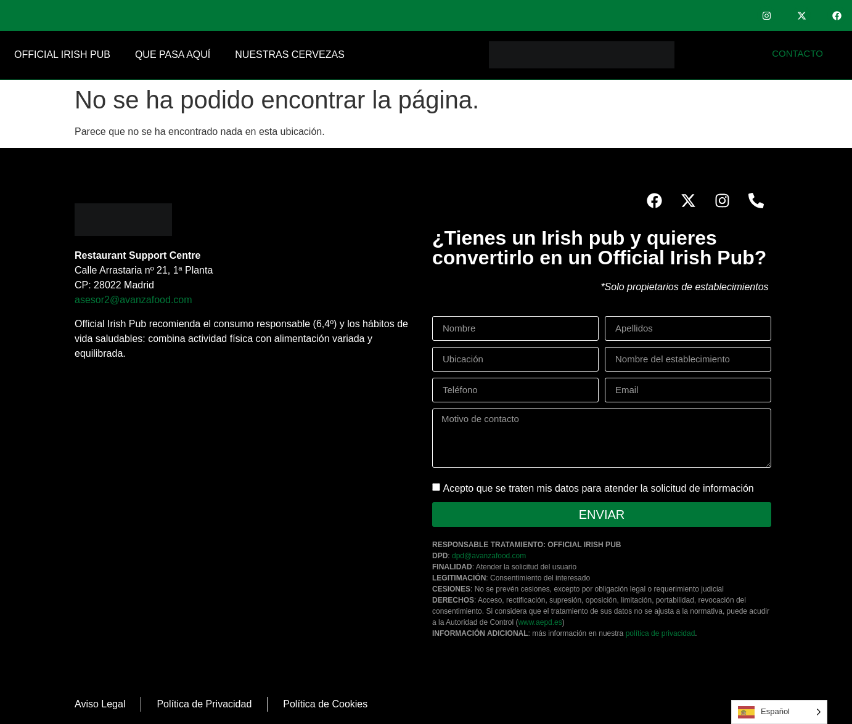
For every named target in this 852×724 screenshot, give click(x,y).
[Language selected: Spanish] (779, 712)
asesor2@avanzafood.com (133, 300)
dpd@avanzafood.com (489, 555)
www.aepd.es (540, 622)
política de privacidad (660, 633)
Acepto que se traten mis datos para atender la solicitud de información (598, 488)
